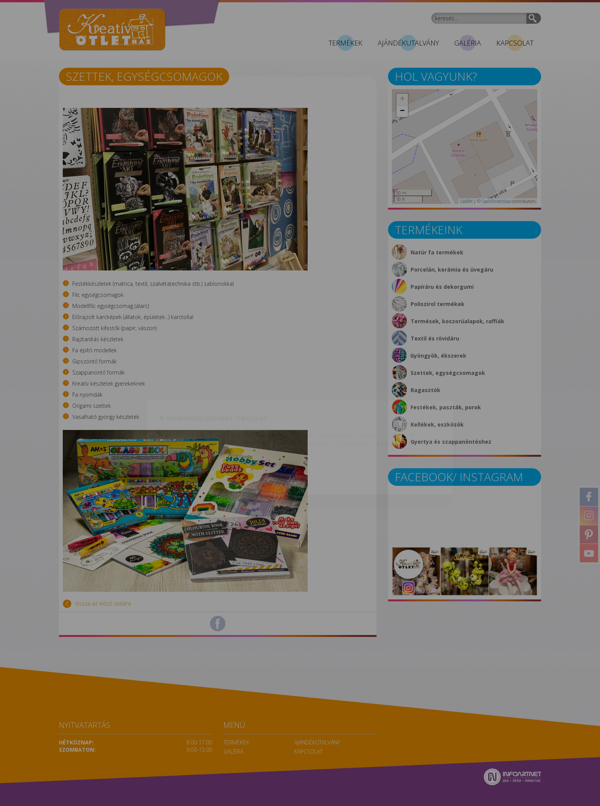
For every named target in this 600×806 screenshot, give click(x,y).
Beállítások (259, 428)
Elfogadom (192, 428)
